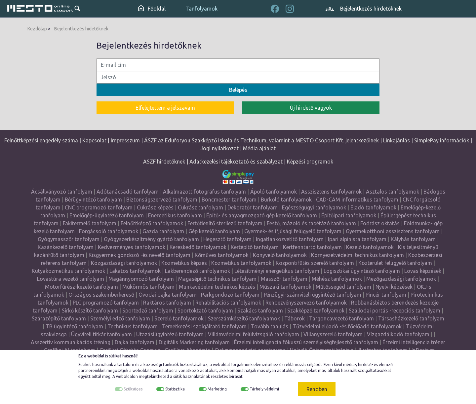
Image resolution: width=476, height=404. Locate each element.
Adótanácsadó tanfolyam (128, 192)
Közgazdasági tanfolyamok (124, 263)
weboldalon (127, 376)
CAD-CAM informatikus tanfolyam (358, 199)
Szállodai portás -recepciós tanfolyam (395, 310)
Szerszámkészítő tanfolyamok (244, 318)
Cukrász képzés (155, 207)
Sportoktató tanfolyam (205, 310)
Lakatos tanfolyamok (135, 271)
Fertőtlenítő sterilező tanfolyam (224, 223)
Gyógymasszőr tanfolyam (68, 239)
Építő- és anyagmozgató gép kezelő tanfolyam (261, 215)
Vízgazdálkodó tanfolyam (398, 334)
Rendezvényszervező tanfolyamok (306, 303)
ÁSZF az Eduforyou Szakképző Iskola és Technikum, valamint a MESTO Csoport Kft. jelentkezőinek (261, 140)
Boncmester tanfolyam (229, 199)
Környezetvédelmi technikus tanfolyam (357, 255)
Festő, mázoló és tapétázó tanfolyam (311, 223)
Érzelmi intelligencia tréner (413, 342)
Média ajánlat (259, 148)
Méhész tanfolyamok (337, 279)
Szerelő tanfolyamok (179, 318)
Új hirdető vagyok (311, 108)
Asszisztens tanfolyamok (331, 192)
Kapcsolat (94, 140)
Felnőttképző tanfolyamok (152, 223)
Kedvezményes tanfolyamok (131, 247)
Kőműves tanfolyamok (222, 255)
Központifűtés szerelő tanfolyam (315, 263)
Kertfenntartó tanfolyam (312, 247)
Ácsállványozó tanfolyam (61, 192)
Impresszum (125, 140)
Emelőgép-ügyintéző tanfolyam (106, 215)
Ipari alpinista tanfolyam (357, 239)
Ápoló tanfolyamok (273, 192)
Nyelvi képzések (394, 287)
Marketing (217, 389)
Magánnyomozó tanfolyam (141, 279)
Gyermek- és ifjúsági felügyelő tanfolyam (292, 231)
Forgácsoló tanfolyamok (108, 231)
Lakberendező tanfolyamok (197, 271)
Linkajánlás (396, 140)
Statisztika (175, 389)
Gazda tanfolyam (163, 231)
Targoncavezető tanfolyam (341, 318)
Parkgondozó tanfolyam (230, 295)
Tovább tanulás (269, 326)
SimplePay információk (441, 140)
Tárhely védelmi (264, 389)
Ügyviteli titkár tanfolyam (101, 334)
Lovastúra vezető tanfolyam (70, 279)
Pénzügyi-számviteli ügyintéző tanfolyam (312, 295)
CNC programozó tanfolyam (99, 207)
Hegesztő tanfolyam (227, 239)
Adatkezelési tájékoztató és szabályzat (236, 162)
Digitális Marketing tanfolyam (194, 342)
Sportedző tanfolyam (147, 310)
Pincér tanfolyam (386, 295)
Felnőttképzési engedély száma (41, 140)
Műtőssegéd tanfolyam (343, 287)
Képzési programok (310, 162)
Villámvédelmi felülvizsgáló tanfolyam (253, 334)
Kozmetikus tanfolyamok (241, 263)
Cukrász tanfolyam (200, 207)
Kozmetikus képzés (184, 263)
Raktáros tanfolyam (167, 303)
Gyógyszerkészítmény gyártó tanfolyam (151, 239)
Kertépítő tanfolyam (255, 247)
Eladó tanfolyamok (373, 207)
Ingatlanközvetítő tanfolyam (290, 239)
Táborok (294, 318)
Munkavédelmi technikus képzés (217, 287)
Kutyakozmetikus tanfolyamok (68, 271)
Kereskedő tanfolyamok (198, 247)
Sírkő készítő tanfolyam (90, 310)
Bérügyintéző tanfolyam (93, 199)
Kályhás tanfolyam (413, 239)
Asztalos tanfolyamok (392, 192)
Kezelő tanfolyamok (370, 247)
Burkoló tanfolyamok (286, 199)
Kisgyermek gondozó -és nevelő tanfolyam (139, 255)
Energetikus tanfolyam (175, 215)
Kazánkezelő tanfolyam (66, 247)
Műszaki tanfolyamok (285, 287)
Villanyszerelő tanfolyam (333, 334)
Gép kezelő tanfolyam (214, 231)
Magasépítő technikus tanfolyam (218, 279)
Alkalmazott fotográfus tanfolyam (204, 192)
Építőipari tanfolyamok (348, 215)
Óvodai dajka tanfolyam (168, 295)
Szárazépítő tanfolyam (59, 318)
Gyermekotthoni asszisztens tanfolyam (393, 231)
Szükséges (133, 389)
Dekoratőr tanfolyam (252, 207)
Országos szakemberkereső (101, 295)
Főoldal (152, 9)
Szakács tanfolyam (260, 310)
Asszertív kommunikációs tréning (70, 342)
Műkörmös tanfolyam (148, 287)
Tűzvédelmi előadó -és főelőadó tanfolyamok (347, 326)
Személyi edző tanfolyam (120, 318)
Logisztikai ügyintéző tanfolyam (362, 271)
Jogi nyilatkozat (219, 148)
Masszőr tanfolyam (284, 279)
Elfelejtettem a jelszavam (165, 108)
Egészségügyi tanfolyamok (314, 207)
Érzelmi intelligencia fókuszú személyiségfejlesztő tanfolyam (306, 342)
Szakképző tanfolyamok (315, 310)
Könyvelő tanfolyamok (280, 255)
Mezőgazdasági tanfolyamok (401, 279)
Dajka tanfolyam (134, 342)
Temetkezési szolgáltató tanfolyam (204, 326)
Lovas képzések (422, 271)
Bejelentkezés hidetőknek (81, 28)
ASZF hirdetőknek (164, 162)
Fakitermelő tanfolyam (89, 223)
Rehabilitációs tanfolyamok (228, 303)
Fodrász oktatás (380, 223)
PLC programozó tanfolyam (106, 303)
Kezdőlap (37, 28)
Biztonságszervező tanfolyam (161, 199)
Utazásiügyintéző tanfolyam (170, 334)
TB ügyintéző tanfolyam (74, 326)
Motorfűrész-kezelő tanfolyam (81, 287)
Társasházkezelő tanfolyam (411, 318)
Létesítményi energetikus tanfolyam (276, 271)
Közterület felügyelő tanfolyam (395, 263)
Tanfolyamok (201, 9)
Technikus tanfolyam (132, 326)
